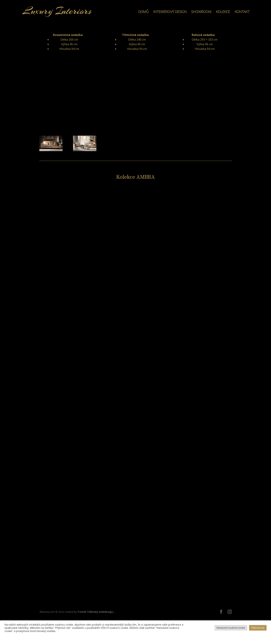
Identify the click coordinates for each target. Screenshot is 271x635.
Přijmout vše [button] (257, 627)
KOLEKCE (223, 12)
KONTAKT (242, 12)
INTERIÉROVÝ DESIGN (170, 12)
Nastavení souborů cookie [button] (231, 627)
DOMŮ (143, 12)
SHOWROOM (201, 12)
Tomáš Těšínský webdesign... (96, 611)
